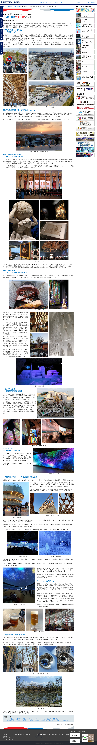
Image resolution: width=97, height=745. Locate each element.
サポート (79, 2)
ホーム (4, 6)
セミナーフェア (71, 2)
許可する (74, 735)
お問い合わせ (1, 34)
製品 (47, 2)
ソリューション (54, 2)
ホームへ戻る (1, 11)
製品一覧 (1, 23)
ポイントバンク (1, 48)
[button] (88, 738)
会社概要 (93, 2)
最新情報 (42, 2)
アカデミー (63, 2)
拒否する (74, 741)
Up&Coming (17, 6)
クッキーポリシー (9, 739)
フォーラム (86, 2)
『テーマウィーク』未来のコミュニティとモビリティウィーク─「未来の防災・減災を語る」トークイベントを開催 (37, 720)
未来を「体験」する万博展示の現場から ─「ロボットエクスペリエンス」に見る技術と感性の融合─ (32, 719)
